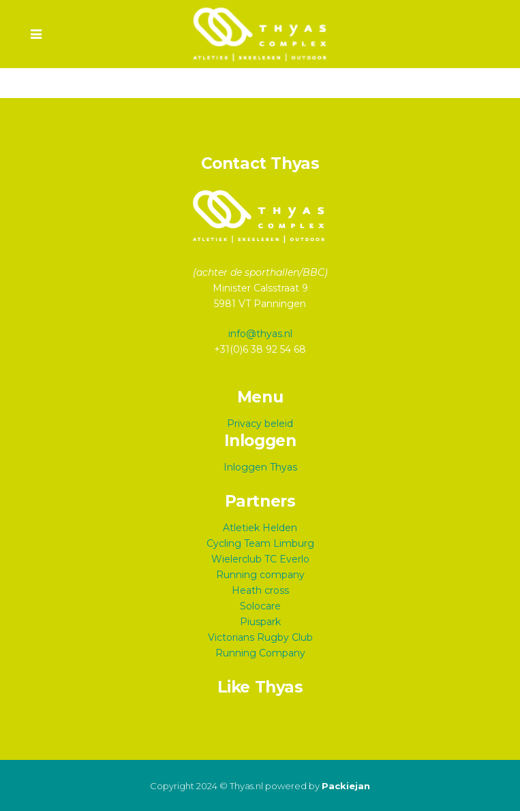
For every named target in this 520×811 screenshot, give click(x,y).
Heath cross (260, 590)
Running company (260, 575)
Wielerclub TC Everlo (260, 559)
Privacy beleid (260, 423)
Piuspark (260, 622)
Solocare (260, 606)
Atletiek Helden (260, 528)
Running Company (260, 653)
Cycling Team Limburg (260, 543)
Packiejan (346, 785)
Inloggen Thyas (260, 467)
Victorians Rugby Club (260, 637)
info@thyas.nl (260, 334)
